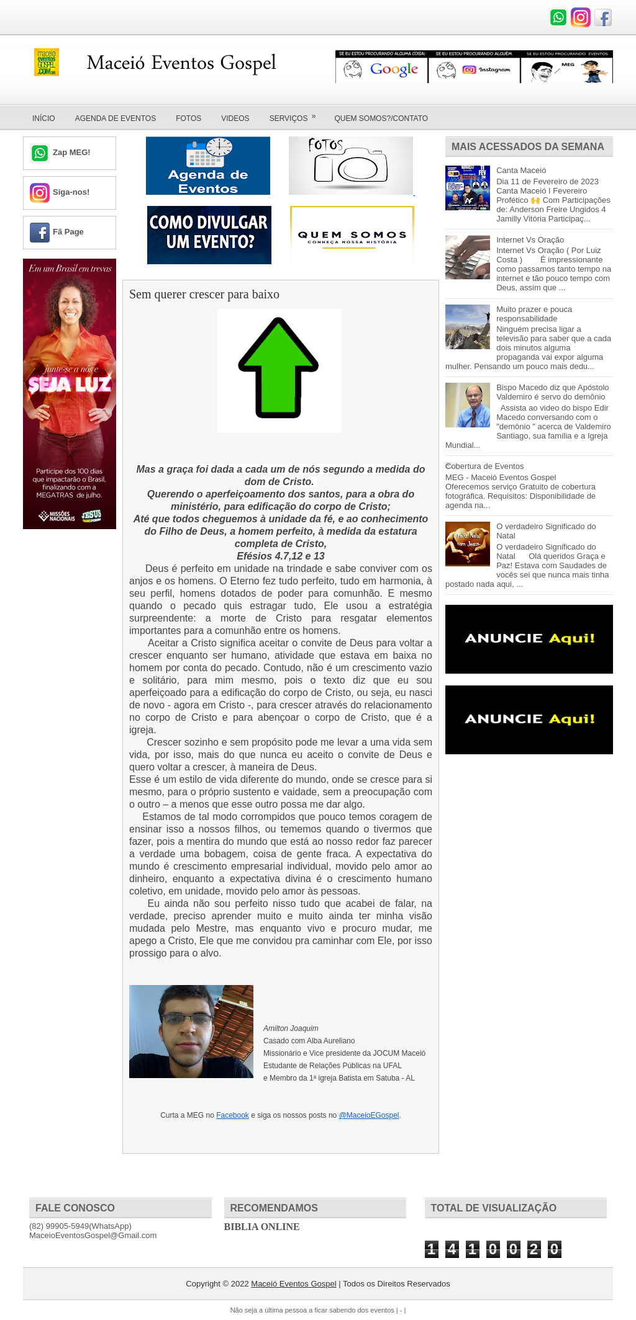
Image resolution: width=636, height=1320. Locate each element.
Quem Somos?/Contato (381, 118)
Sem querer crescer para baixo (204, 294)
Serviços (297, 114)
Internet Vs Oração (530, 239)
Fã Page (68, 231)
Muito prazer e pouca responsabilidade (534, 314)
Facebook (232, 1115)
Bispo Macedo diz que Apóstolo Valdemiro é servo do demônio (552, 392)
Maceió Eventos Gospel (293, 1283)
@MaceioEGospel (369, 1115)
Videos (235, 118)
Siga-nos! (71, 192)
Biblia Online (262, 1226)
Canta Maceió (521, 170)
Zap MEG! (72, 152)
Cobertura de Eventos (484, 466)
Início (43, 118)
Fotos (188, 118)
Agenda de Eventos (115, 118)
